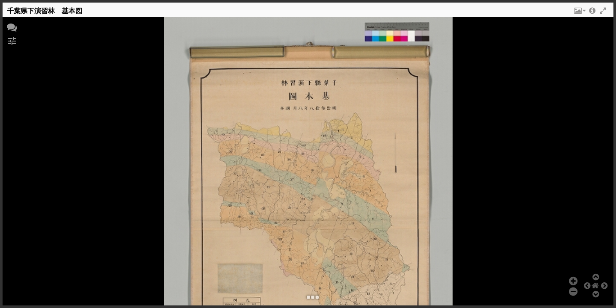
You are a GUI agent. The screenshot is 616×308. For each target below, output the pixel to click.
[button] (579, 12)
